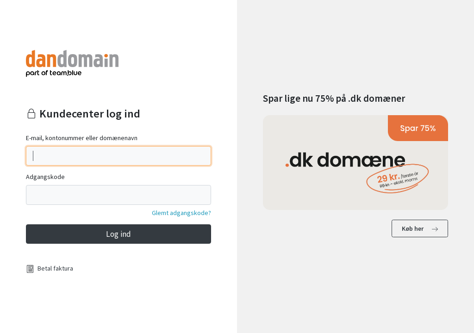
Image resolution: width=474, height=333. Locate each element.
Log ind (118, 234)
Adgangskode (45, 177)
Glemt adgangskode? (181, 213)
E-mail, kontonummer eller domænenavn (81, 138)
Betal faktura (55, 268)
